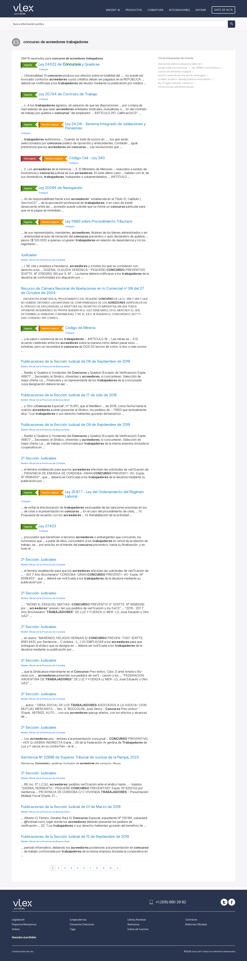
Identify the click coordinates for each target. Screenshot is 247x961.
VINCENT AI (113, 9)
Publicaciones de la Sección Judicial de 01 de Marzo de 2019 (70, 807)
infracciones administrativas (176, 86)
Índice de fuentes (138, 929)
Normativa (133, 924)
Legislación (18, 919)
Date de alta (223, 9)
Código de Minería (80, 328)
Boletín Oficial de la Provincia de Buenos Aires (45, 366)
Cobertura (155, 9)
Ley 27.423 (47, 526)
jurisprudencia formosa (172, 67)
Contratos (191, 919)
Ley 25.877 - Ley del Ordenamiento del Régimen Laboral (104, 494)
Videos (15, 929)
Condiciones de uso (22, 951)
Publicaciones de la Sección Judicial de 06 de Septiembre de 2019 (75, 361)
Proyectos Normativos (24, 924)
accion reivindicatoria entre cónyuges (181, 75)
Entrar (201, 9)
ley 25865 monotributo (206, 67)
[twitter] (224, 902)
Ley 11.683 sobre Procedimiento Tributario (98, 221)
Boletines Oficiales (196, 924)
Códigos (43, 69)
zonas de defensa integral (174, 71)
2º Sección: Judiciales (38, 458)
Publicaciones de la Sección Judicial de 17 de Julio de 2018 (69, 395)
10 (110, 867)
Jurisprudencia (78, 919)
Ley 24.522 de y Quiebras (69, 64)
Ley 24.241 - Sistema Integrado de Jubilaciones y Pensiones (105, 126)
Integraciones (179, 9)
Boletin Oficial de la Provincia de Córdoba (43, 259)
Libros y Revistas (137, 919)
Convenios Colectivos (82, 924)
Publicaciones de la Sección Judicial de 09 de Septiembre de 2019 (75, 425)
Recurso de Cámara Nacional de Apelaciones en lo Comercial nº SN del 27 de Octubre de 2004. (82, 290)
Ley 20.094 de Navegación (60, 188)
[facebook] (231, 902)
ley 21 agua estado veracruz (175, 82)
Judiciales (29, 255)
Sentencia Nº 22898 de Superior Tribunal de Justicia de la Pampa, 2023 (80, 757)
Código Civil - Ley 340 (87, 158)
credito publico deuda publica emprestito (184, 79)
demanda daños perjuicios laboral (179, 63)
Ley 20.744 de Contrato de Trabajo (68, 94)
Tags (72, 929)
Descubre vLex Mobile (24, 937)
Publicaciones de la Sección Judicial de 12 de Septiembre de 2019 (75, 837)
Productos (134, 9)
